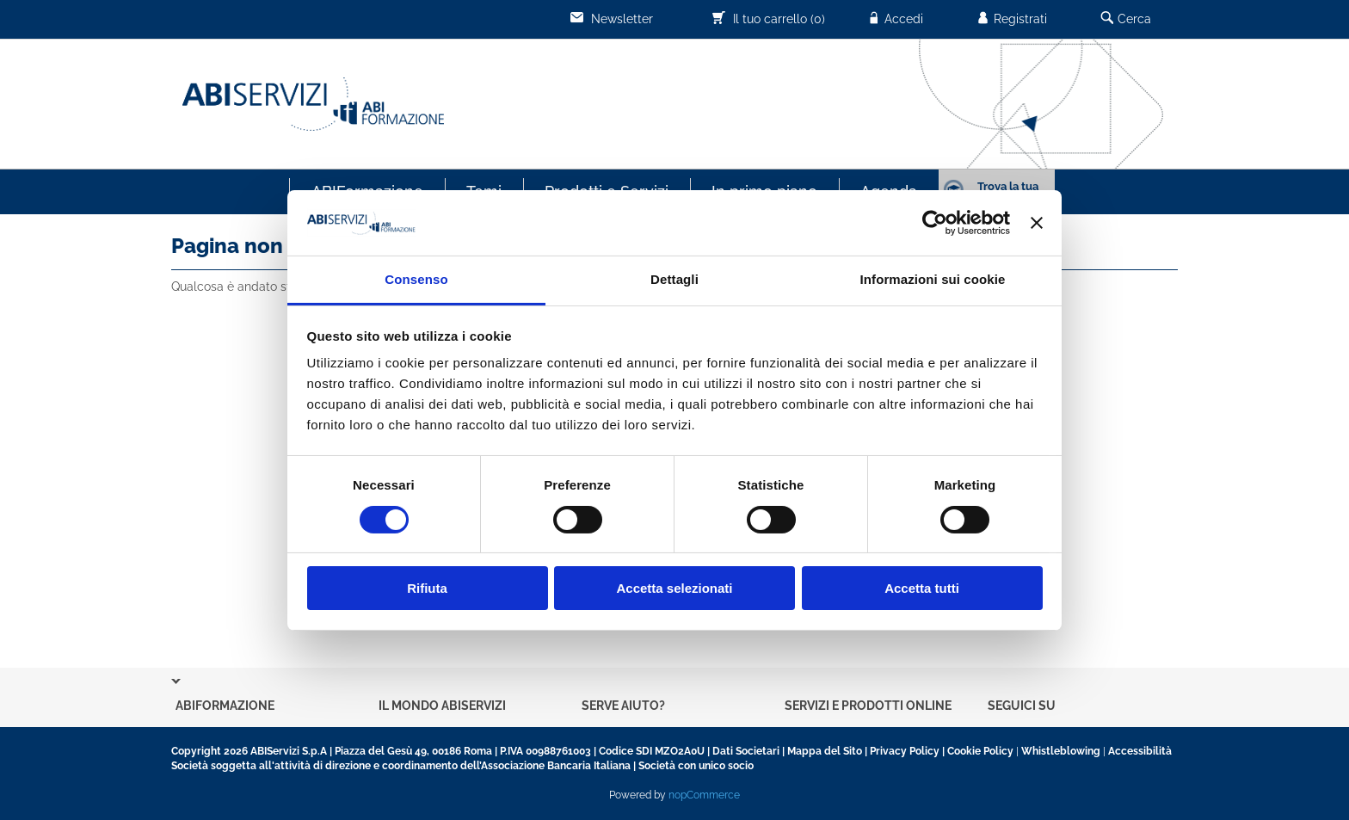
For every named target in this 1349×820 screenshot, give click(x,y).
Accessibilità (1140, 751)
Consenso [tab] (416, 279)
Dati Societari (745, 751)
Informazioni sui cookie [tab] (933, 279)
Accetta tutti (921, 588)
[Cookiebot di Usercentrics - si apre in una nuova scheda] (934, 223)
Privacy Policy (904, 751)
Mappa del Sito (824, 751)
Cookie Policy (980, 751)
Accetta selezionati (674, 588)
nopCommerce (704, 795)
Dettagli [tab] (674, 279)
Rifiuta (427, 588)
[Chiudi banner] (1037, 223)
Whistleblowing (1060, 751)
